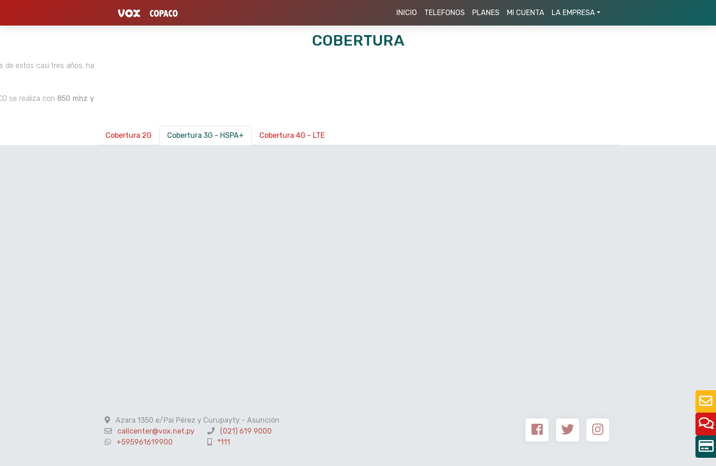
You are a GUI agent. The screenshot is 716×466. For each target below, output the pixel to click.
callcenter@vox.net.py (156, 431)
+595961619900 (144, 442)
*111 (223, 442)
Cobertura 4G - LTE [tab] (292, 135)
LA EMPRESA (573, 12)
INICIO (408, 12)
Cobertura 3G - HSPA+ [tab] (205, 135)
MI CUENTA (525, 12)
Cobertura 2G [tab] (128, 135)
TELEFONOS (444, 12)
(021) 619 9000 (246, 431)
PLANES (486, 12)
